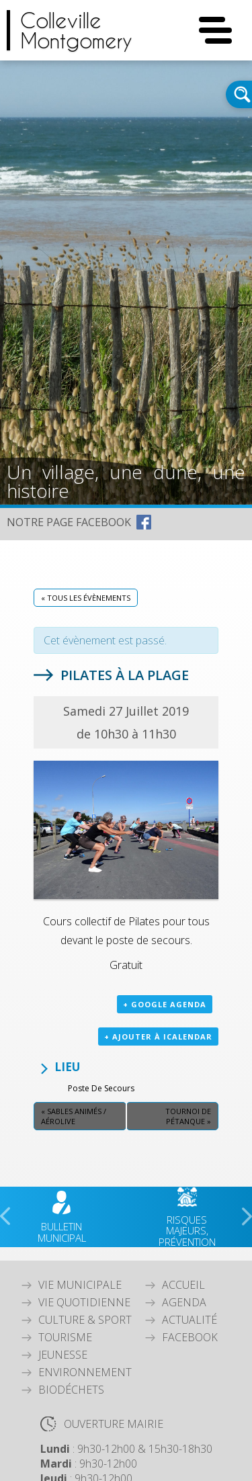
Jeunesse (62, 1354)
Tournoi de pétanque (188, 1116)
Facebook (190, 1337)
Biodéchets (71, 1389)
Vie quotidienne (84, 1302)
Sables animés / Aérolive (73, 1116)
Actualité (189, 1319)
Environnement (85, 1372)
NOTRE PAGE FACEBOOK (69, 522)
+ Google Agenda (164, 1004)
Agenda (184, 1302)
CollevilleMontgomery (76, 30)
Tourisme (65, 1337)
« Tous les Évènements (85, 598)
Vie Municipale (80, 1284)
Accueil (183, 1284)
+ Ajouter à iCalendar (158, 1036)
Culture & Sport (85, 1319)
